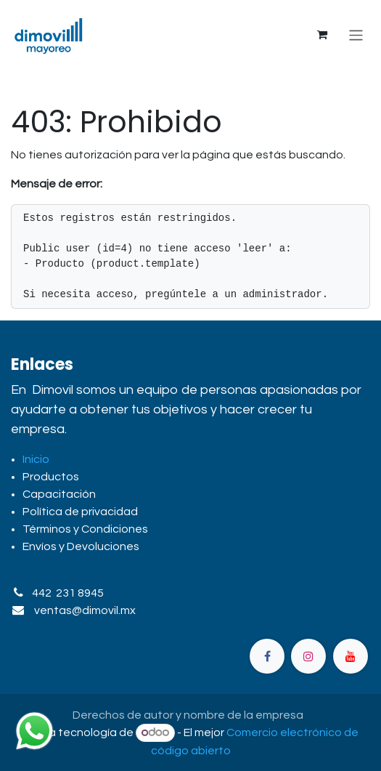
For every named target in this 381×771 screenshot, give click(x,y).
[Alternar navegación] (356, 34)
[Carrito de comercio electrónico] (322, 35)
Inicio (35, 459)
